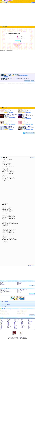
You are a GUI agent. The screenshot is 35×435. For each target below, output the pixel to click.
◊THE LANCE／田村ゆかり (4, 290)
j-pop (8, 323)
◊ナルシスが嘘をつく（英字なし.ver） (6, 291)
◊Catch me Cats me (20, 292)
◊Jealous (18, 291)
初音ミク (22, 322)
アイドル (29, 324)
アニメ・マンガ (16, 319)
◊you (1, 283)
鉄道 (28, 320)
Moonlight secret (7, 109)
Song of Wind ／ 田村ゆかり (27, 126)
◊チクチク (18, 284)
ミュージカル (9, 326)
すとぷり (29, 326)
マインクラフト (23, 326)
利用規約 (21, 337)
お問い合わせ (24, 337)
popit (6, 74)
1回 (21, 324)
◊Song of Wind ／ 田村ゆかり (22, 289)
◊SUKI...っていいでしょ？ (4, 292)
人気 (8, 327)
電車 (1, 323)
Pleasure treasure (24, 109)
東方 (14, 324)
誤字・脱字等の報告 (31, 265)
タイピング (9, 319)
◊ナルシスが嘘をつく (20, 290)
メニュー (32, 2)
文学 (28, 328)
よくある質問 (3, 306)
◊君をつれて (2, 282)
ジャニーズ (15, 321)
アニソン (29, 323)
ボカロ (22, 319)
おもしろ (8, 322)
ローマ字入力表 (3, 303)
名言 (1, 328)
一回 (28, 322)
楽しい (22, 321)
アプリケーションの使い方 (5, 304)
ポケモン (15, 325)
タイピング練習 (30, 321)
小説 (1, 324)
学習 (8, 325)
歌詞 (20, 75)
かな (22, 75)
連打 (14, 322)
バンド (29, 325)
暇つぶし (22, 325)
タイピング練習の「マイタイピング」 (13, 337)
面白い (8, 324)
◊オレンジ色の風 (2, 289)
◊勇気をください (2, 284)
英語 (14, 327)
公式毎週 (15, 328)
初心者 (22, 323)
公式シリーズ (3, 326)
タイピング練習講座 (4, 301)
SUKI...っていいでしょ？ (26, 114)
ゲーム (2, 321)
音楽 (1, 320)
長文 (8, 321)
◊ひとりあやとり (19, 282)
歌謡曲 (22, 327)
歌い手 (2, 325)
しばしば (29, 327)
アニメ (15, 320)
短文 (14, 323)
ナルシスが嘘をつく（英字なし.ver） (10, 114)
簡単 (28, 319)
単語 (14, 326)
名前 (1, 327)
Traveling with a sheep (8, 126)
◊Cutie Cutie (19, 283)
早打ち (8, 320)
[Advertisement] (17, 14)
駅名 (1, 322)
